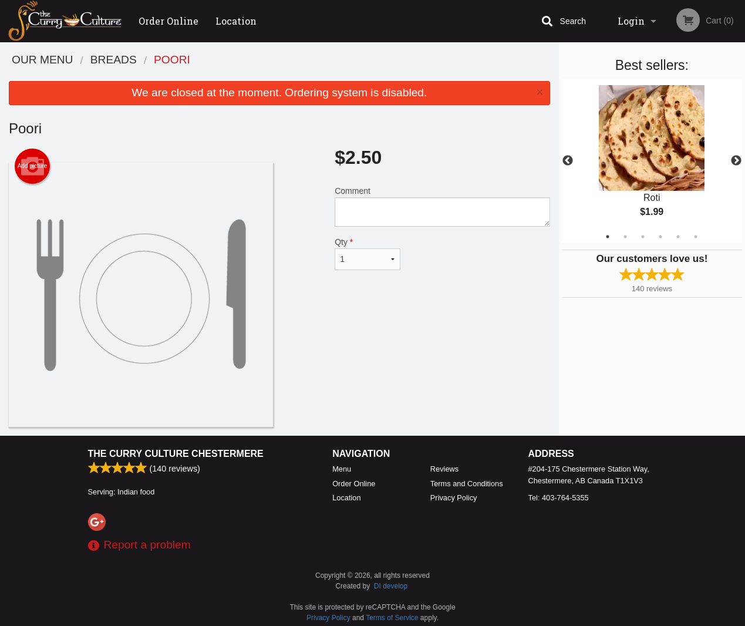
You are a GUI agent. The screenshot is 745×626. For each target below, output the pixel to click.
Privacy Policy (453, 497)
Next (736, 161)
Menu (341, 469)
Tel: (558, 497)
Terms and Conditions (466, 483)
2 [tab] (625, 237)
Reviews (444, 469)
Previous (568, 161)
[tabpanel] (652, 161)
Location (236, 21)
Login (631, 21)
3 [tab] (643, 237)
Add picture (33, 166)
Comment (442, 206)
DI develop (390, 586)
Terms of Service (392, 618)
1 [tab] (607, 237)
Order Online (168, 21)
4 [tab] (660, 237)
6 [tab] (696, 237)
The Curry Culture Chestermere (176, 454)
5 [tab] (678, 237)
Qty (367, 253)
